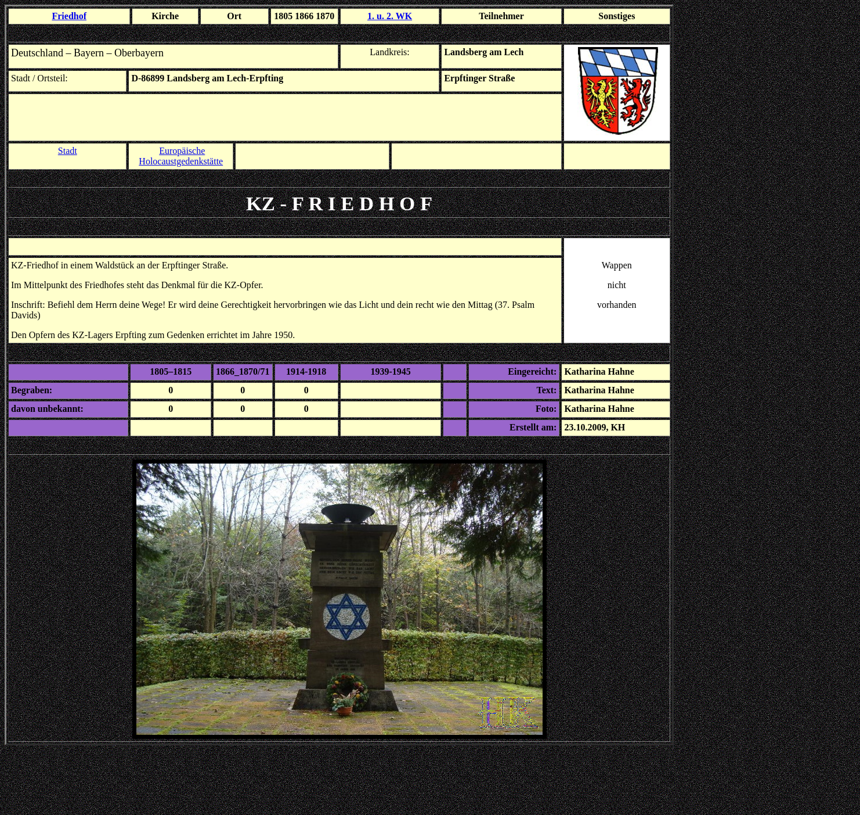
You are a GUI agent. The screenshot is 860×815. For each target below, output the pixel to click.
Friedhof (69, 16)
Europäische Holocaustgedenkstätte (181, 156)
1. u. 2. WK (389, 16)
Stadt (67, 151)
